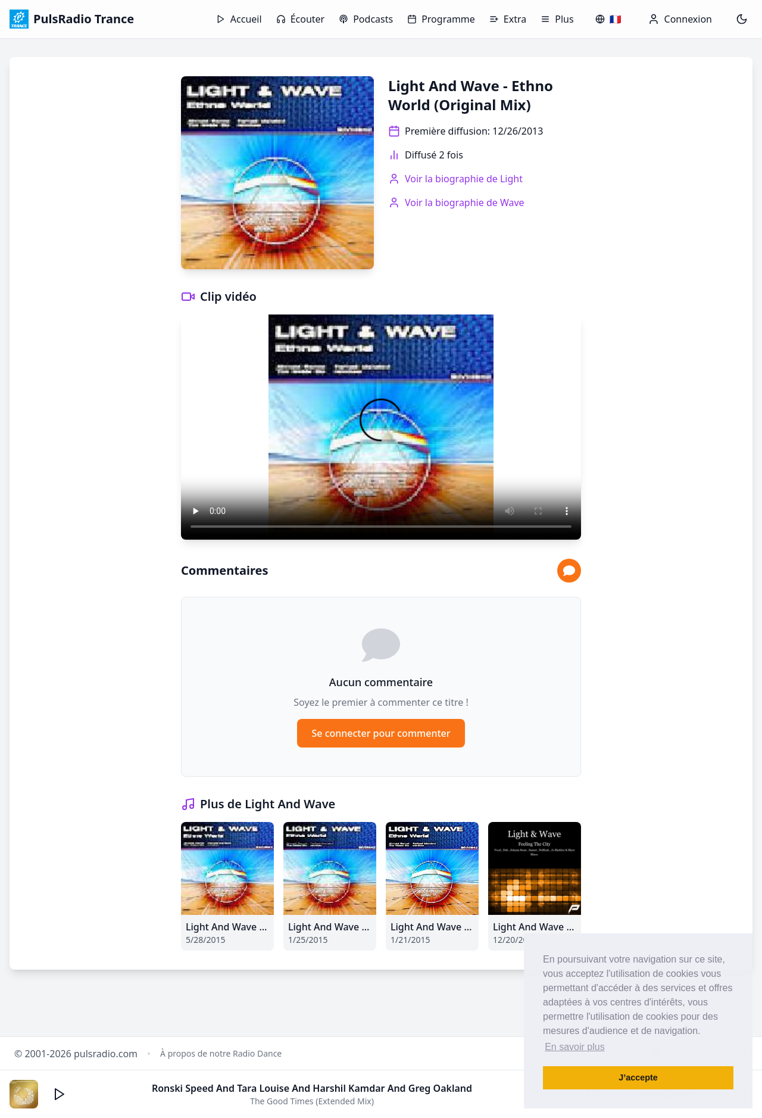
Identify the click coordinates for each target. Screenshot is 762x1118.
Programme (441, 19)
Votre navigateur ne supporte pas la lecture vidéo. (381, 427)
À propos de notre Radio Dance (221, 1053)
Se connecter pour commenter (380, 733)
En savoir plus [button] (575, 1047)
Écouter (300, 19)
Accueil (239, 19)
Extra (507, 19)
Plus (557, 19)
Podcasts (366, 19)
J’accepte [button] (638, 1077)
